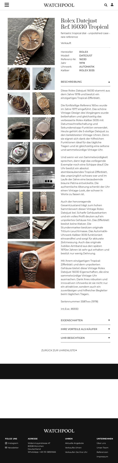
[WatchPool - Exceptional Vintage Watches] (59, 4)
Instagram (11, 443)
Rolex (68, 20)
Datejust (86, 20)
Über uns (101, 443)
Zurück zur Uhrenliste (59, 350)
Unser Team (102, 448)
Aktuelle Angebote (74, 443)
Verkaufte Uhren (73, 448)
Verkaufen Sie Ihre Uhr (76, 452)
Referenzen (102, 452)
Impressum (102, 456)
